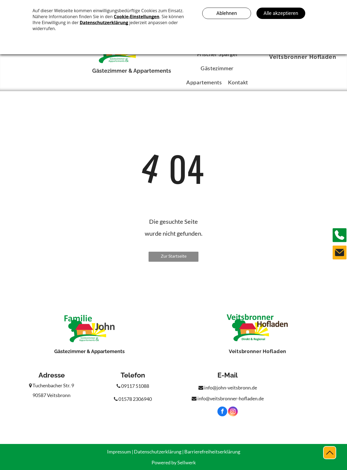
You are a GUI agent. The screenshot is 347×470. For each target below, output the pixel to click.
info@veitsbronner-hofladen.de (228, 398)
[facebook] (222, 412)
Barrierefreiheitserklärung (212, 452)
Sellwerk (186, 462)
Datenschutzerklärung (157, 452)
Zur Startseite (174, 255)
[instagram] (233, 412)
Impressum (119, 452)
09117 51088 (133, 386)
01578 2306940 (133, 399)
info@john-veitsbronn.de (227, 388)
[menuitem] (214, 68)
